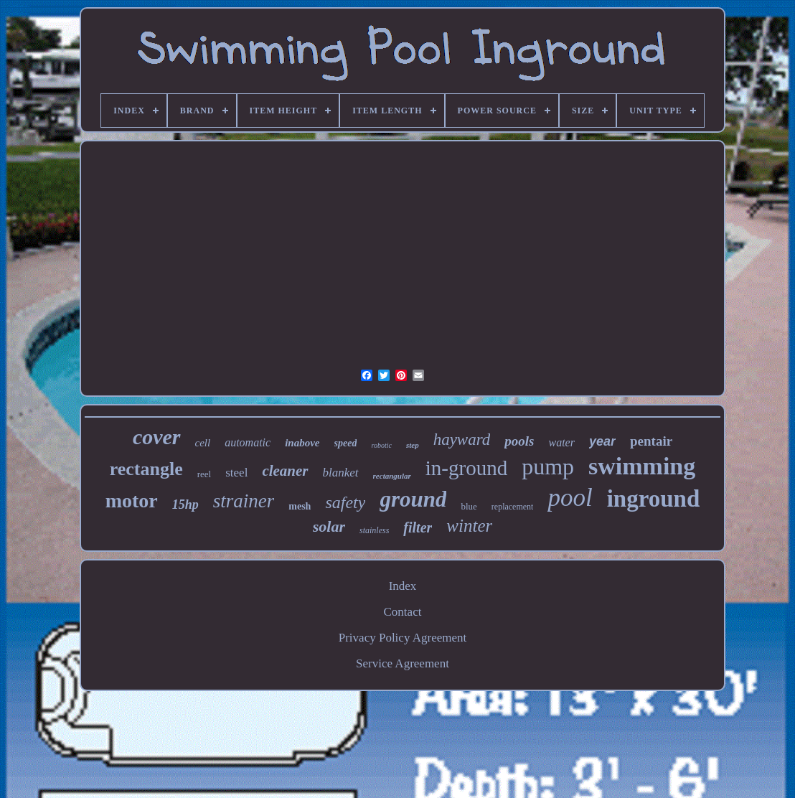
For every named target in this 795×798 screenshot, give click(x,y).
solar (329, 526)
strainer (244, 501)
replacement (512, 507)
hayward (462, 440)
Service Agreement (402, 663)
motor (131, 500)
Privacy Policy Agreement (402, 637)
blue (468, 506)
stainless (374, 530)
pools (519, 441)
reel (204, 474)
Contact (403, 612)
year (602, 441)
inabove (302, 443)
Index (403, 586)
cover (157, 437)
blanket (341, 472)
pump (548, 466)
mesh (299, 506)
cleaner (285, 470)
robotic (381, 445)
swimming (641, 466)
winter (469, 525)
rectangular (392, 475)
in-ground (466, 467)
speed (345, 443)
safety (345, 502)
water (561, 442)
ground (413, 499)
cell (203, 443)
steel (236, 472)
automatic (248, 442)
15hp (185, 504)
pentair (651, 441)
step (412, 445)
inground (653, 499)
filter (417, 527)
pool (569, 498)
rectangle (146, 469)
